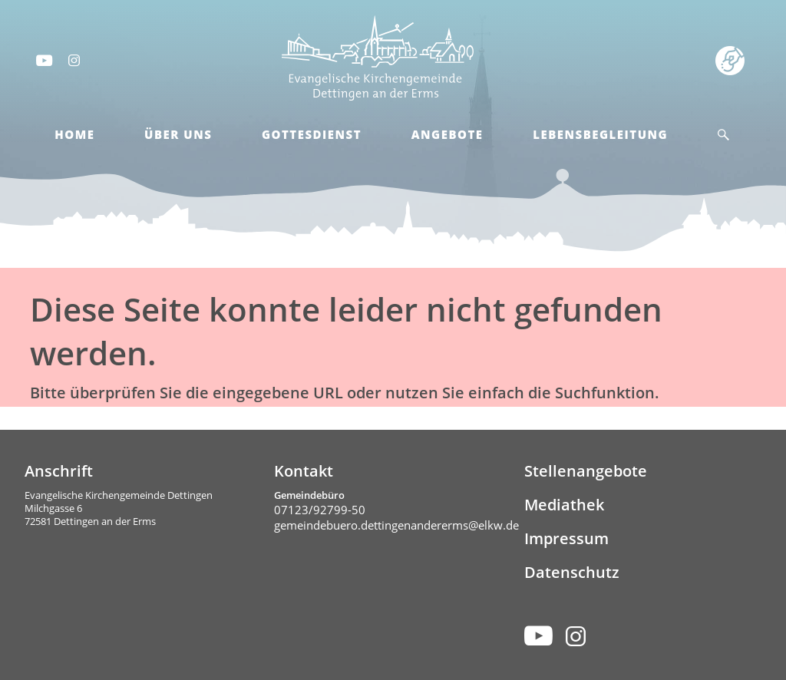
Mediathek (564, 504)
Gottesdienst (312, 134)
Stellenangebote (585, 470)
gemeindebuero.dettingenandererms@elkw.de (396, 525)
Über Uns (178, 134)
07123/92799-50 (319, 509)
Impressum (566, 538)
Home (74, 134)
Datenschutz (571, 572)
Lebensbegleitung (600, 134)
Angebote (447, 134)
